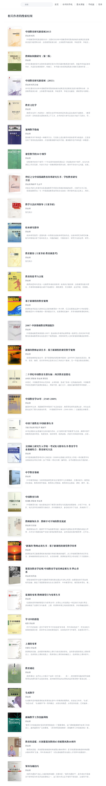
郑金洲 (28, 60)
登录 (100, 4)
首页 (57, 4)
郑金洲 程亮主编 (31, 85)
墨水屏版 (80, 4)
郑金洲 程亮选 (30, 576)
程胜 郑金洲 (30, 623)
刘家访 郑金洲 (30, 648)
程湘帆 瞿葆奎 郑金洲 (33, 501)
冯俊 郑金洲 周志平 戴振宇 (35, 427)
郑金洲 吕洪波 (30, 525)
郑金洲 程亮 (30, 36)
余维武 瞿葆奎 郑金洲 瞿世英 (36, 379)
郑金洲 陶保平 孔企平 (33, 184)
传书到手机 (68, 4)
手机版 (91, 4)
